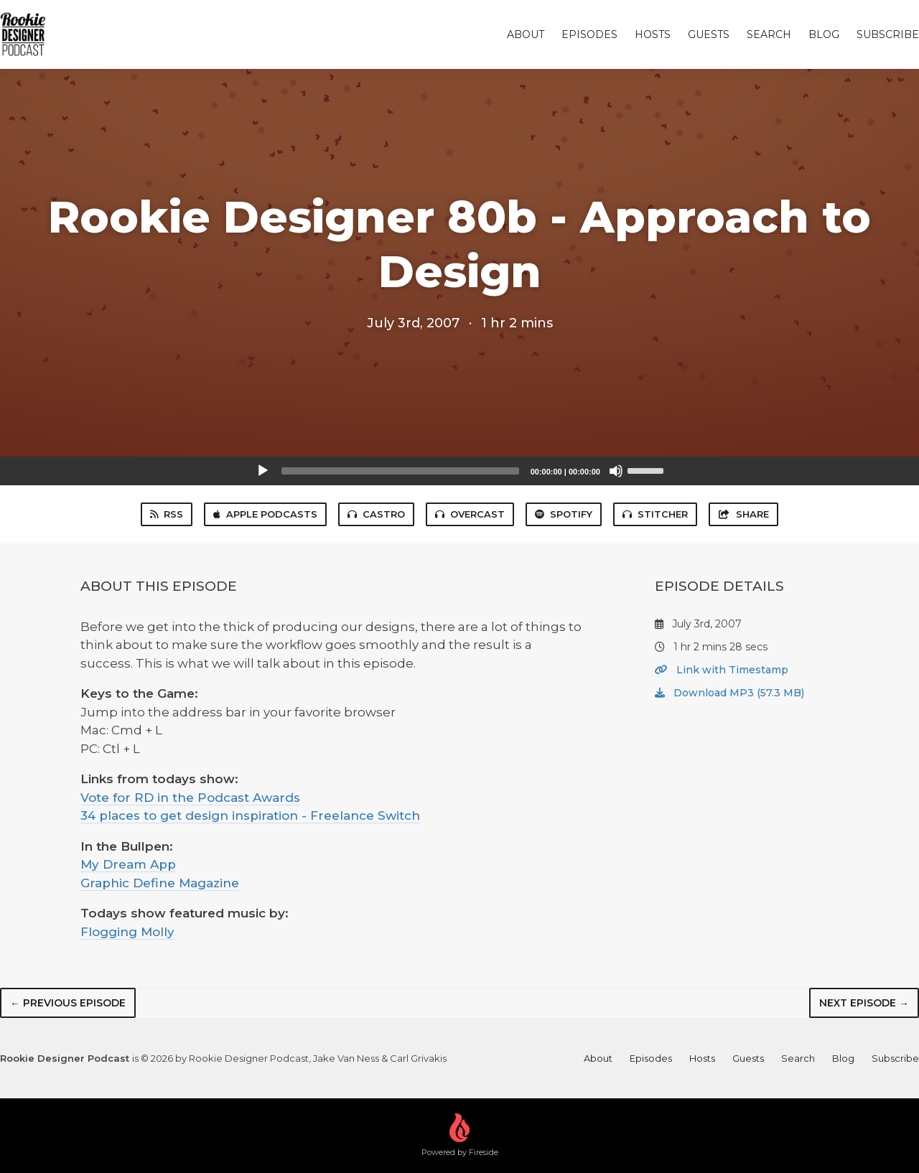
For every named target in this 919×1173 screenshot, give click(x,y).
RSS (166, 514)
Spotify (563, 514)
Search (769, 34)
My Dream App (128, 864)
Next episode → (864, 1002)
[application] (459, 471)
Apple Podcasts (265, 514)
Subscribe (888, 34)
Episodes (589, 34)
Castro (376, 514)
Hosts (653, 34)
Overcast (470, 514)
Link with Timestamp (721, 669)
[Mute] (616, 471)
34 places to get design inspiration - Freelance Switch (250, 815)
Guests (708, 34)
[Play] (263, 471)
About (525, 34)
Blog (823, 34)
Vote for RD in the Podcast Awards (190, 797)
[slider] (400, 471)
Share (743, 514)
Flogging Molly (127, 932)
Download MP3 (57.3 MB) (729, 692)
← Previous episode (68, 1002)
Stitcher (655, 514)
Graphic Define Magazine (159, 883)
